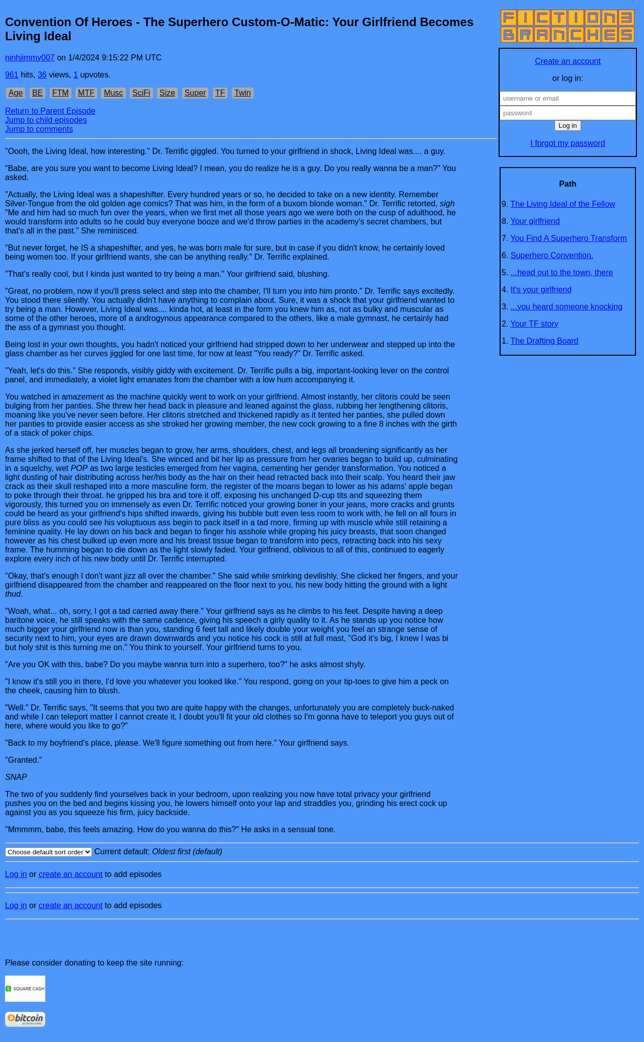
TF (220, 93)
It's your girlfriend (541, 289)
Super (195, 93)
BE (37, 93)
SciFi (141, 93)
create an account (71, 874)
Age (16, 93)
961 (12, 74)
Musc (113, 93)
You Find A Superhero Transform (569, 238)
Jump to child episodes (46, 120)
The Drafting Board (545, 341)
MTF (86, 93)
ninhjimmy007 (30, 57)
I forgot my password (567, 143)
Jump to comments (39, 129)
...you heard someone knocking (566, 306)
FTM (60, 93)
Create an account (568, 61)
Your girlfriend (535, 221)
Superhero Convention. (552, 255)
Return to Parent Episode (50, 111)
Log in (16, 874)
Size (167, 93)
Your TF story (534, 323)
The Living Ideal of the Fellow (563, 204)
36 (42, 74)
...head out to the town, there (562, 272)
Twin (242, 93)
